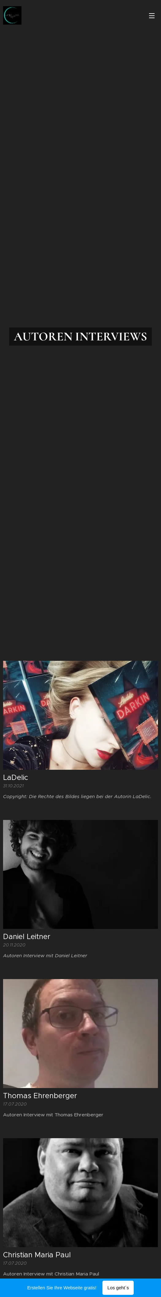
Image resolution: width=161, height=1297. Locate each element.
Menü (152, 15)
